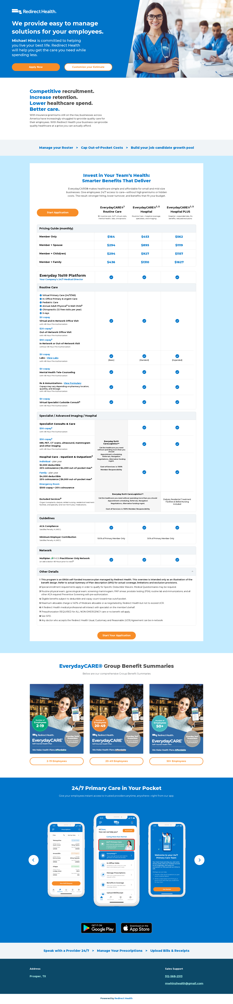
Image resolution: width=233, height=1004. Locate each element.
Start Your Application (117, 635)
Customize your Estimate (88, 67)
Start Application (58, 212)
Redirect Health (124, 998)
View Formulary (72, 383)
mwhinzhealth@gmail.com (184, 983)
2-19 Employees (57, 761)
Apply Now (36, 67)
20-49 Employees (116, 761)
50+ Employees (176, 761)
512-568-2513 (173, 976)
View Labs (52, 358)
